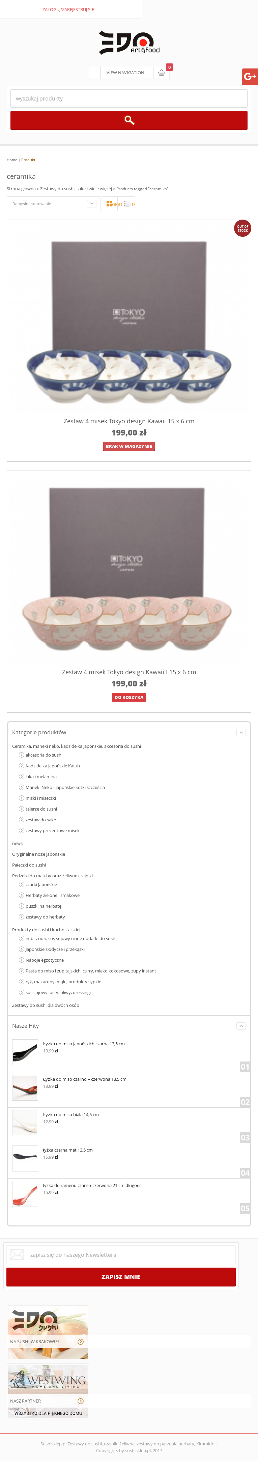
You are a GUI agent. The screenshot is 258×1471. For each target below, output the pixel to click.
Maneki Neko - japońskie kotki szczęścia (65, 787)
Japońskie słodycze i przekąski (55, 949)
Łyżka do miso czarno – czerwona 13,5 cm (69, 1078)
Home (12, 159)
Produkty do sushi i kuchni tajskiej (46, 930)
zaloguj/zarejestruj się (68, 9)
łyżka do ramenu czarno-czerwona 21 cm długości (77, 1185)
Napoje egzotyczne (45, 960)
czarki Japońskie (41, 884)
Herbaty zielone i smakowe (53, 895)
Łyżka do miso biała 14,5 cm (55, 1114)
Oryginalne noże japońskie (38, 854)
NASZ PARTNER (25, 1401)
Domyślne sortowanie (31, 203)
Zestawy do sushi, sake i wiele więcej (76, 189)
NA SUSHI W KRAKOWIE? (35, 1341)
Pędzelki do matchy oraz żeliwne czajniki (52, 876)
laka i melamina (41, 776)
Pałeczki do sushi (29, 865)
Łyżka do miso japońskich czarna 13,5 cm (68, 1043)
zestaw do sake (41, 820)
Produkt (28, 159)
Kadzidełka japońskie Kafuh (53, 766)
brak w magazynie (129, 446)
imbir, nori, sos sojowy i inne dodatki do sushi (71, 938)
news (17, 843)
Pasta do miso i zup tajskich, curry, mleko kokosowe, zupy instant (91, 971)
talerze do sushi (41, 809)
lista (132, 204)
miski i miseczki (41, 798)
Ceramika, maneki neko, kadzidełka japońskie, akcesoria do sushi (76, 746)
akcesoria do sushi (44, 755)
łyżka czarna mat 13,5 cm (52, 1149)
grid (115, 204)
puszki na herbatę (43, 906)
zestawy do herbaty (45, 917)
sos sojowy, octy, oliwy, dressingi (58, 992)
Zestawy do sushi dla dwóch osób (45, 1005)
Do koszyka (129, 697)
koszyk (161, 72)
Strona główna (21, 189)
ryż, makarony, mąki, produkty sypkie (63, 982)
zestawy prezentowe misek (53, 830)
